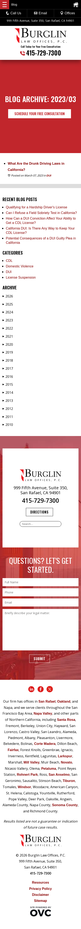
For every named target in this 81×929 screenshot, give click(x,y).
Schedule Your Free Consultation (39, 113)
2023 (8, 320)
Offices (67, 13)
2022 (8, 328)
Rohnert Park (27, 774)
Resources (40, 882)
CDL (9, 260)
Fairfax (13, 750)
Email (40, 13)
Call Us (13, 13)
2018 (8, 360)
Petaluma (48, 768)
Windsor (24, 787)
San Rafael (47, 701)
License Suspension (21, 277)
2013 (8, 400)
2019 (8, 352)
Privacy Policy (40, 888)
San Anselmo (59, 774)
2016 (8, 376)
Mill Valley (31, 762)
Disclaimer (40, 894)
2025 (8, 304)
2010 (8, 424)
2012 (8, 408)
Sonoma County (65, 805)
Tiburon (69, 781)
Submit (40, 658)
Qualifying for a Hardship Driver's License (36, 207)
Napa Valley (43, 713)
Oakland (63, 701)
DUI (49, 175)
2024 (8, 312)
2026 (8, 296)
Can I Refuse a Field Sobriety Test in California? (41, 213)
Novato (66, 762)
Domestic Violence (19, 266)
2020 (8, 344)
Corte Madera (44, 743)
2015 (8, 384)
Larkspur (65, 756)
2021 (8, 336)
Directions (39, 512)
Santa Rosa (66, 719)
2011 (8, 416)
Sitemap (40, 900)
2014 (8, 392)
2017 (8, 368)
